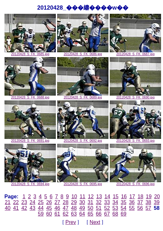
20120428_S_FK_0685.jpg (30, 52)
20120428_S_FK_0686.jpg (82, 52)
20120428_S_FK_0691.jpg (30, 139)
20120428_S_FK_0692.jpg (82, 139)
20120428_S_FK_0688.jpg (30, 96)
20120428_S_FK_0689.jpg (82, 96)
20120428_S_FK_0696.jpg (135, 182)
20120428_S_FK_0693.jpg (135, 139)
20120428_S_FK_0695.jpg (82, 182)
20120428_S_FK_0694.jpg (30, 182)
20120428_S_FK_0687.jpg (135, 52)
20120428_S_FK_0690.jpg (135, 96)
